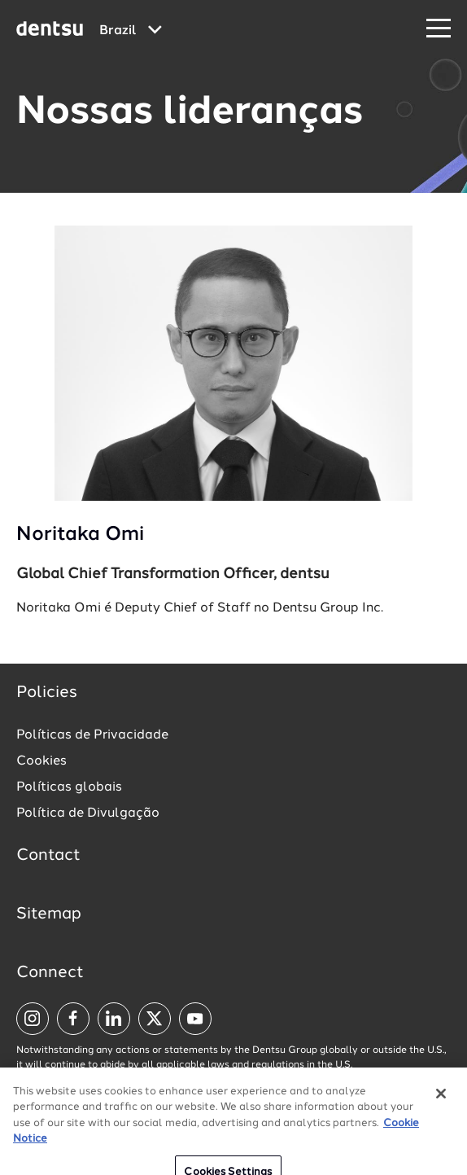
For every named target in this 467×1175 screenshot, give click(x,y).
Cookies (41, 761)
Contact (48, 856)
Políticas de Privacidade (92, 735)
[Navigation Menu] (438, 29)
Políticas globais (69, 787)
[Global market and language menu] (130, 31)
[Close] (441, 1104)
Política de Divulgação (87, 813)
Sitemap (48, 914)
